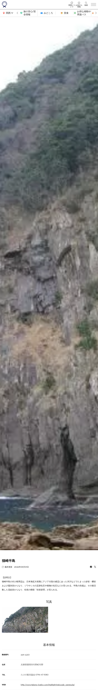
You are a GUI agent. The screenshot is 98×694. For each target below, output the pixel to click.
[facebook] (91, 567)
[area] (7, 13)
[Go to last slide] (17, 13)
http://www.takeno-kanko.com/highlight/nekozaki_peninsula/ (48, 684)
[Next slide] (96, 13)
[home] (34, 4)
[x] (95, 567)
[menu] (93, 4)
